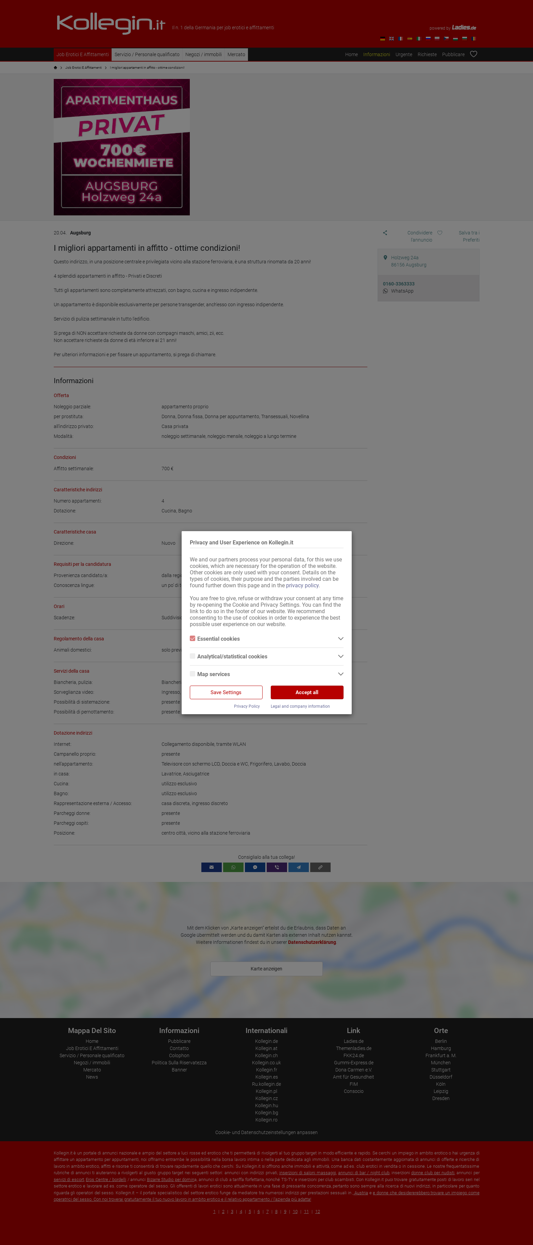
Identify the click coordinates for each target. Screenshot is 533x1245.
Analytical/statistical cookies (228, 656)
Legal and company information (300, 706)
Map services (210, 674)
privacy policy (302, 585)
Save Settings (226, 692)
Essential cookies (215, 639)
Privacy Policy (247, 706)
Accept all (307, 692)
